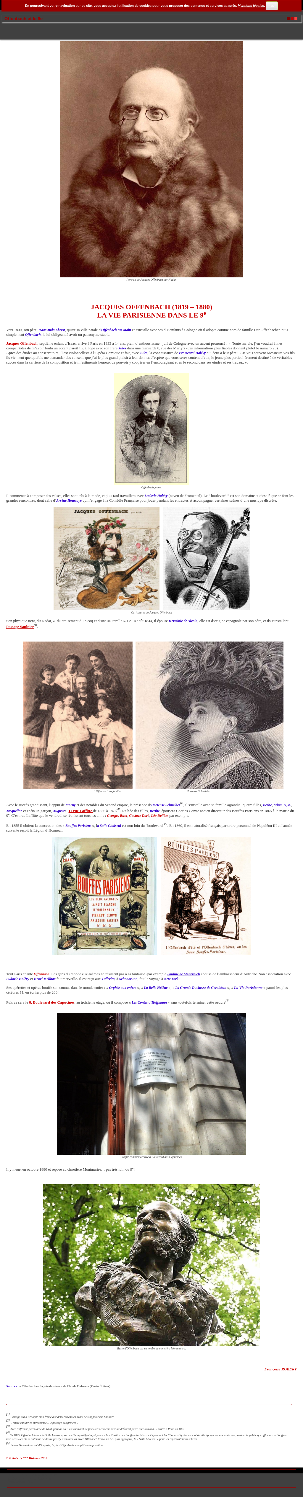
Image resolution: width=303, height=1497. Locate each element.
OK (272, 6)
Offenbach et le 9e (23, 18)
